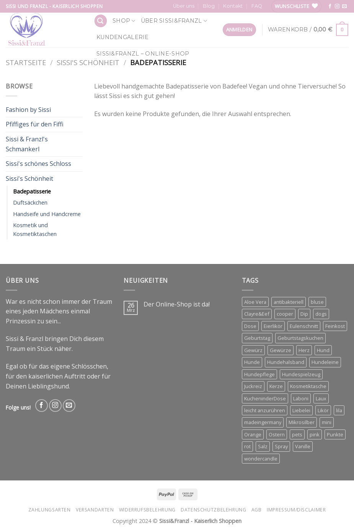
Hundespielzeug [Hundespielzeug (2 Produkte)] (301, 374)
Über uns (183, 6)
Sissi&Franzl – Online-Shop (142, 53)
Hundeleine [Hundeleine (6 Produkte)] (325, 362)
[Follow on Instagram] (337, 6)
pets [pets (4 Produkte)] (297, 434)
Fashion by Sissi (28, 109)
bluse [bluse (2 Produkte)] (317, 301)
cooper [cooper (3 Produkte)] (285, 313)
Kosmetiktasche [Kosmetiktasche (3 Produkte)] (308, 386)
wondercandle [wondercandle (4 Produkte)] (260, 458)
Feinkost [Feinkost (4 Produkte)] (335, 326)
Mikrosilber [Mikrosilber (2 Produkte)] (302, 422)
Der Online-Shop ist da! (177, 304)
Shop (124, 21)
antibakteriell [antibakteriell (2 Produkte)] (288, 301)
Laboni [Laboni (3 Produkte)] (300, 398)
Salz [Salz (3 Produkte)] (263, 446)
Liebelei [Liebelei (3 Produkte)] (301, 410)
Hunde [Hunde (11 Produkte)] (252, 362)
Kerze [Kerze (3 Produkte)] (276, 386)
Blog (209, 6)
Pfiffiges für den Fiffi (35, 124)
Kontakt (233, 6)
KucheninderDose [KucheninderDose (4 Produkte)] (265, 398)
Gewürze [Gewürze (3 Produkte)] (280, 350)
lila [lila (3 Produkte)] (339, 410)
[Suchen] (101, 21)
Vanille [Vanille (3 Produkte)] (302, 446)
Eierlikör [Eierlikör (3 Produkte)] (273, 326)
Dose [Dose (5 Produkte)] (250, 326)
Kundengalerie (122, 37)
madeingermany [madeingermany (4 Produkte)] (262, 422)
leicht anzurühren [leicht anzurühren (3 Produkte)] (264, 410)
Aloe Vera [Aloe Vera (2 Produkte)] (255, 301)
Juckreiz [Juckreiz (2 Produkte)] (253, 386)
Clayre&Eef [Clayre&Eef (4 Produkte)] (256, 313)
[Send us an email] (344, 6)
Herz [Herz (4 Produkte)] (304, 350)
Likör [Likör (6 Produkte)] (323, 410)
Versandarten (95, 509)
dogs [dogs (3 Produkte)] (321, 313)
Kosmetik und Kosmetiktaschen (35, 229)
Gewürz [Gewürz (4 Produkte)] (253, 350)
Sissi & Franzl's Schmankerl (27, 144)
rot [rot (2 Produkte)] (247, 446)
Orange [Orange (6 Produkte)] (252, 434)
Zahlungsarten (49, 509)
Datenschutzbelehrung (213, 509)
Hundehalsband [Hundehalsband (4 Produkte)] (285, 362)
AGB (256, 509)
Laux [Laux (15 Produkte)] (321, 398)
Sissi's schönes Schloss (38, 163)
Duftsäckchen (30, 202)
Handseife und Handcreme (47, 214)
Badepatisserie (32, 191)
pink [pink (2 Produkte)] (315, 434)
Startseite (26, 62)
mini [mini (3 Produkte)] (326, 422)
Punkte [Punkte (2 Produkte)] (335, 434)
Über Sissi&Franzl (174, 21)
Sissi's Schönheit (88, 62)
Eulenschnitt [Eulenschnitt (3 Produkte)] (304, 326)
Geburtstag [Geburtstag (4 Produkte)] (257, 337)
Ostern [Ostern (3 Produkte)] (277, 434)
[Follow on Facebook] (330, 6)
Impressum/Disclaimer (296, 509)
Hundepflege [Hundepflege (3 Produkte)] (259, 374)
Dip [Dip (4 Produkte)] (304, 313)
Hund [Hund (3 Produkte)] (323, 350)
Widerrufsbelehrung (147, 509)
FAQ (256, 6)
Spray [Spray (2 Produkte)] (281, 446)
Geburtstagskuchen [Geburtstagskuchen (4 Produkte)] (300, 337)
